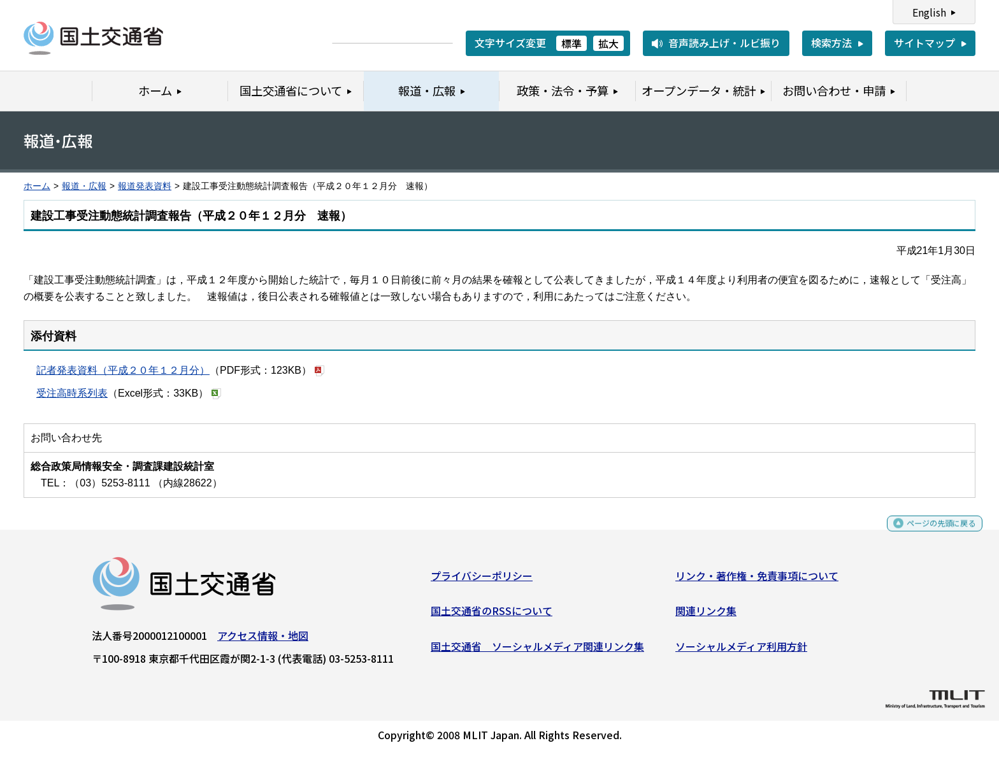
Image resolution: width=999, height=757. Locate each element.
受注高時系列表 (72, 393)
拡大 (608, 43)
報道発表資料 (144, 186)
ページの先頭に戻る (931, 534)
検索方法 (831, 42)
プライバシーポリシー (482, 580)
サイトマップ (924, 42)
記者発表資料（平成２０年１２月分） (123, 370)
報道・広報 (84, 186)
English (929, 12)
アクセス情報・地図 (262, 639)
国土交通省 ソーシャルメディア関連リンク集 (537, 650)
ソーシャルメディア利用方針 (741, 650)
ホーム (37, 186)
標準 (571, 43)
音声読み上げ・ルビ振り (724, 42)
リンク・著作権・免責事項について (756, 580)
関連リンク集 (706, 615)
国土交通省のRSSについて (491, 615)
